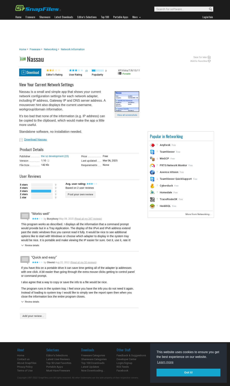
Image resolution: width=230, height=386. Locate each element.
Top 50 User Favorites (58, 362)
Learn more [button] (165, 362)
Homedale (166, 192)
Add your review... (33, 315)
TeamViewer (167, 151)
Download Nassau (35, 139)
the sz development (52, 156)
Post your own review (80, 194)
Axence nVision (169, 172)
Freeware (35, 49)
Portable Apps (54, 366)
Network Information (73, 49)
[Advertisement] (115, 34)
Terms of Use (25, 370)
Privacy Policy (25, 366)
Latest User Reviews (58, 359)
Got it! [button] (188, 372)
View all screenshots (127, 115)
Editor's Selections (57, 355)
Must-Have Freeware (58, 370)
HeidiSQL (165, 205)
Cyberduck (166, 185)
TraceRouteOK (168, 199)
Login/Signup (124, 362)
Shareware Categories (94, 359)
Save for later (200, 57)
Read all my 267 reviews (88, 218)
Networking (50, 49)
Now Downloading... (93, 370)
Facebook (122, 370)
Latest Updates (90, 366)
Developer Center (126, 359)
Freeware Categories (93, 355)
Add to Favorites (198, 61)
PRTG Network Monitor (173, 165)
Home (22, 49)
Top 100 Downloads (92, 362)
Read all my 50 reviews (83, 262)
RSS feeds (123, 366)
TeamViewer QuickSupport (176, 178)
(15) (66, 156)
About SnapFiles (26, 362)
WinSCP (164, 158)
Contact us (23, 359)
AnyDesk (165, 144)
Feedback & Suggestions (131, 355)
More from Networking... (198, 214)
